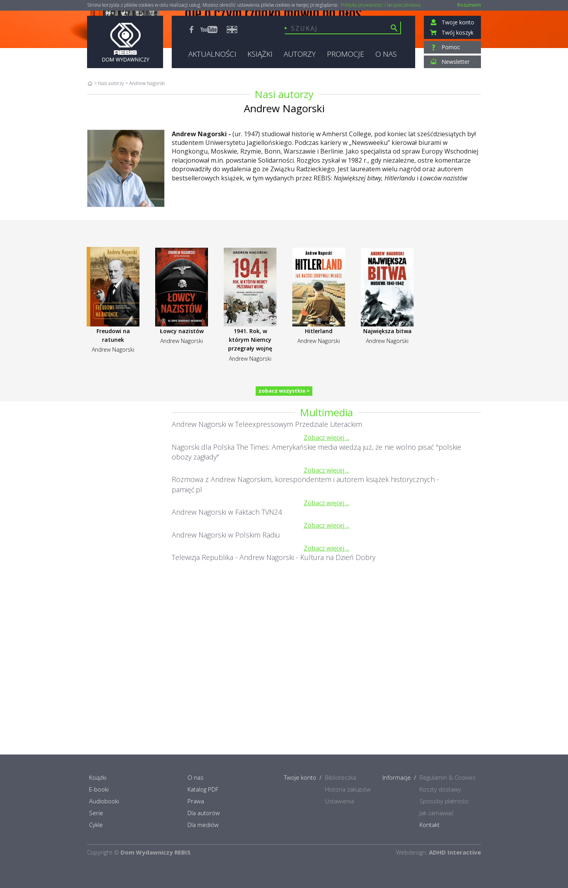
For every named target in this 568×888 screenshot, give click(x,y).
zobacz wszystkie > (284, 390)
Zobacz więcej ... (326, 437)
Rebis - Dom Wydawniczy (125, 42)
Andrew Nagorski (113, 349)
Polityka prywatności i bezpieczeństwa (381, 5)
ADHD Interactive (455, 852)
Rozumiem (469, 5)
